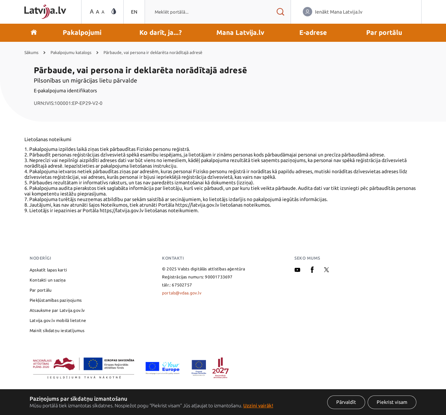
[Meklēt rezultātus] (280, 12)
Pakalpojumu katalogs (71, 52)
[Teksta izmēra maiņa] (96, 12)
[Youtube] (297, 270)
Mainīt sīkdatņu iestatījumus (57, 330)
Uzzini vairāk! (258, 405)
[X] (326, 270)
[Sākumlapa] (45, 12)
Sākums (31, 52)
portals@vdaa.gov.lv (181, 293)
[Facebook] (312, 271)
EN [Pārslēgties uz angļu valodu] (134, 12)
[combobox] (207, 12)
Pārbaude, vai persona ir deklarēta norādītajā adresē (152, 52)
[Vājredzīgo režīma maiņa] (114, 11)
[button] (82, 33)
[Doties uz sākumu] (33, 33)
